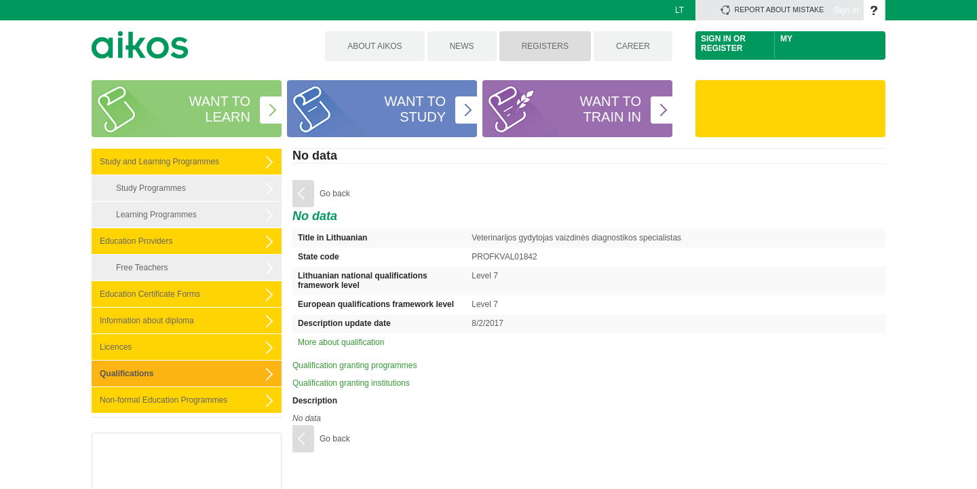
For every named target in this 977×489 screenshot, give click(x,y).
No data (314, 155)
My (786, 38)
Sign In (846, 10)
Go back (335, 193)
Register (721, 48)
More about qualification (341, 342)
